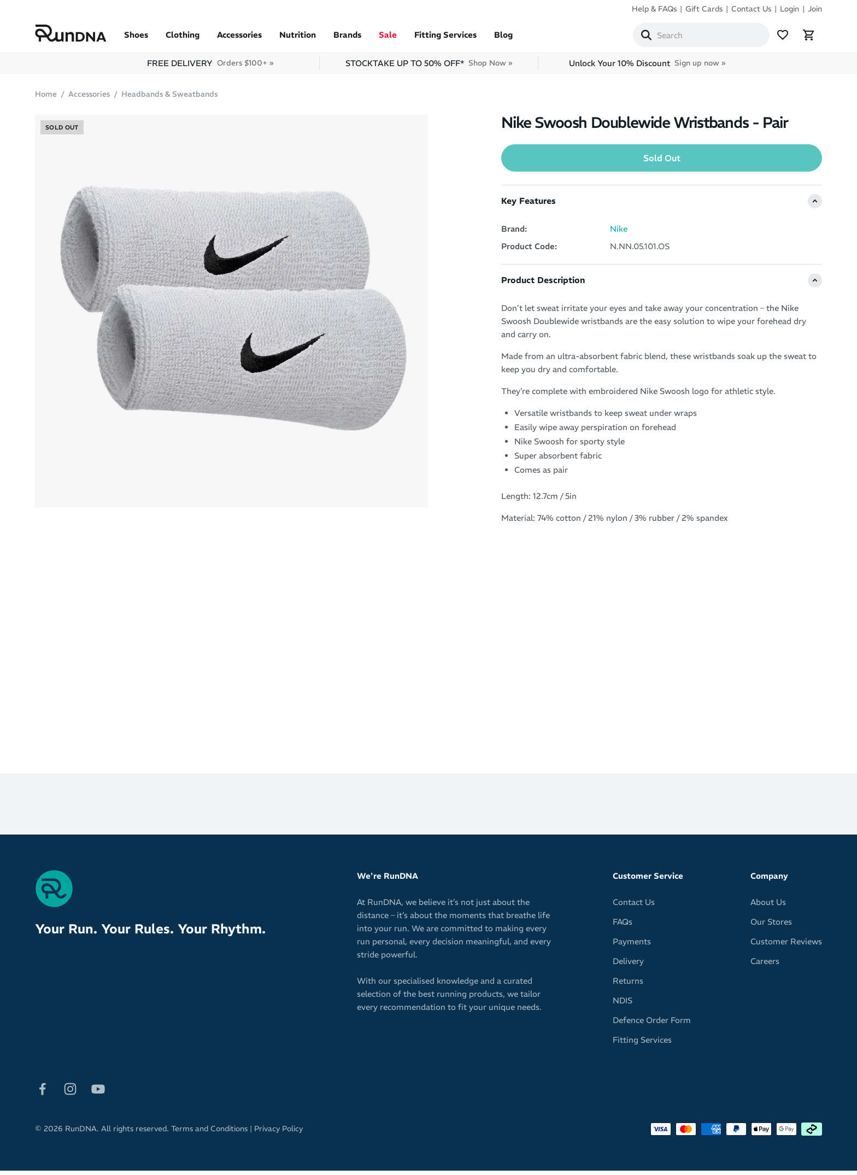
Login (789, 9)
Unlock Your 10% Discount (647, 67)
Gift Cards (704, 9)
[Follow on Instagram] (70, 1092)
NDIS (622, 1005)
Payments (632, 946)
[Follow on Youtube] (98, 1092)
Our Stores (771, 926)
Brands (347, 39)
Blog (503, 39)
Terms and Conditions (209, 1133)
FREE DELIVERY (210, 67)
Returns (628, 985)
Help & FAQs (654, 9)
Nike (618, 233)
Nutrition (297, 39)
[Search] (646, 37)
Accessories (239, 39)
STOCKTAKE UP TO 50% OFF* (428, 67)
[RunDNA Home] (71, 36)
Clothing (182, 39)
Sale (388, 39)
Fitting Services (445, 39)
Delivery (628, 965)
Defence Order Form (652, 1024)
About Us (768, 906)
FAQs (622, 926)
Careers (764, 965)
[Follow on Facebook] (42, 1092)
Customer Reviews (786, 946)
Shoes (136, 39)
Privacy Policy (278, 1133)
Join (815, 9)
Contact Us (751, 9)
